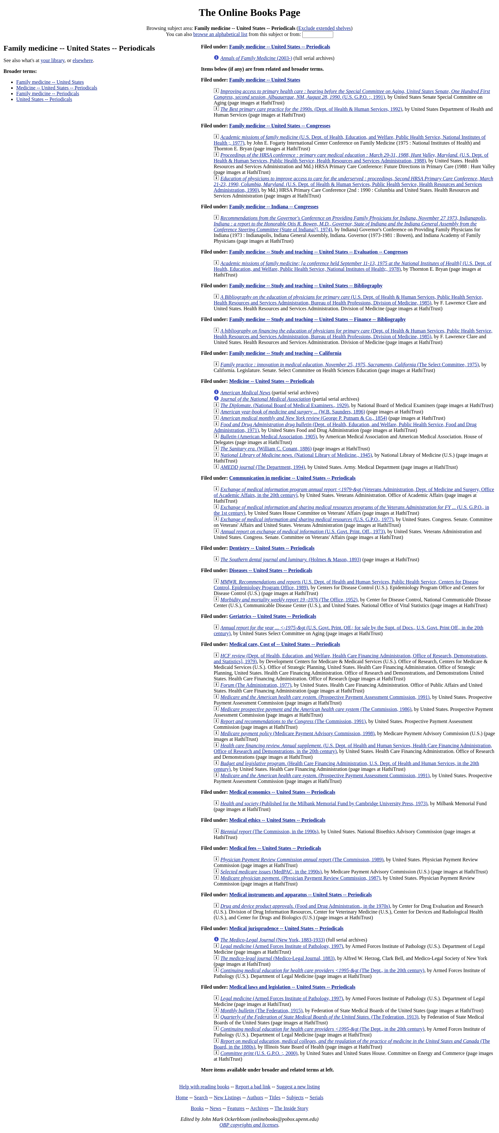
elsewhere (83, 60)
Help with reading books (204, 1086)
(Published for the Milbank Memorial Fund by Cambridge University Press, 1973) (323, 803)
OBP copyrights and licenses (248, 1125)
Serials (317, 1097)
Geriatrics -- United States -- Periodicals (272, 616)
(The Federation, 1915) (261, 1010)
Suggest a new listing (298, 1086)
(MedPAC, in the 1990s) (270, 871)
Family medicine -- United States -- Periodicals (279, 46)
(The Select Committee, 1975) (349, 364)
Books (197, 1108)
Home (182, 1097)
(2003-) (256, 58)
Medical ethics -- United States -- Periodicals (277, 820)
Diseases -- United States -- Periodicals (270, 570)
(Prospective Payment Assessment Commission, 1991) (325, 697)
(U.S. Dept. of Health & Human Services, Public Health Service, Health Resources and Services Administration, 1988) (351, 157)
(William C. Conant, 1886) (266, 448)
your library (53, 60)
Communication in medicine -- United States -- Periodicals (292, 478)
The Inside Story (291, 1108)
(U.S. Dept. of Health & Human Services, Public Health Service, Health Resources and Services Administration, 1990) (353, 184)
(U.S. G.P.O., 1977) (306, 519)
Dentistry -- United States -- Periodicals (271, 548)
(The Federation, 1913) (319, 1017)
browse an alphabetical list (220, 34)
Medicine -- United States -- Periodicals (56, 87)
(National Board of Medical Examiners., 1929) (284, 405)
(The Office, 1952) (288, 599)
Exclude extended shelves (324, 28)
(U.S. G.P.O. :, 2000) (258, 1053)
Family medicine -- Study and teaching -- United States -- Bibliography (306, 285)
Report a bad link (253, 1086)
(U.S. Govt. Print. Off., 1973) (302, 531)
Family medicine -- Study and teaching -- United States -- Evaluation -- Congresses (318, 252)
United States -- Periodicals (44, 99)
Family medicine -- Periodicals (47, 93)
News (215, 1108)
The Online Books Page (249, 12)
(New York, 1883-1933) (272, 940)
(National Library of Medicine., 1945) (296, 455)
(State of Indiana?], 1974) (350, 223)
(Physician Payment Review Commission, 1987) (300, 878)
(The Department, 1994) (262, 467)
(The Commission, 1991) (293, 721)
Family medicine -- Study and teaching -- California (285, 353)
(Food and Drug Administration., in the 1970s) (305, 906)
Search (201, 1097)
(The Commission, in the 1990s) (269, 831)
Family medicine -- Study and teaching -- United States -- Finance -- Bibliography (317, 319)
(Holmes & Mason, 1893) (290, 559)
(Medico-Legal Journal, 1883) (277, 958)
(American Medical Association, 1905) (268, 436)
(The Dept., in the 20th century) (322, 970)
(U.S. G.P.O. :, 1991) (352, 94)
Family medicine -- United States (50, 82)
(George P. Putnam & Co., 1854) (303, 418)
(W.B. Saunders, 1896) (292, 411)
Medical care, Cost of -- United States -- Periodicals (284, 644)
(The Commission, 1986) (315, 709)
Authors (255, 1097)
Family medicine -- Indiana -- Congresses (273, 206)
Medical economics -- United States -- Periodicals (282, 792)
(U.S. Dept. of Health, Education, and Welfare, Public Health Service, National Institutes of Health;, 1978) (352, 266)
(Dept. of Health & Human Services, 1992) (311, 109)
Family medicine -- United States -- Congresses (279, 125)
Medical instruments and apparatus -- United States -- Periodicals (300, 894)
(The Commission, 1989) (301, 859)
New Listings (227, 1097)
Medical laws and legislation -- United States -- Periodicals (292, 987)
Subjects (295, 1097)
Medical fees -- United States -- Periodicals (275, 848)
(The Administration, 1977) (255, 685)
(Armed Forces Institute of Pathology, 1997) (281, 946)
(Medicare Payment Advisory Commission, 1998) (297, 733)
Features (235, 1108)
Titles (274, 1097)
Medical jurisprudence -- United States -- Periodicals (286, 928)
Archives (259, 1108)
